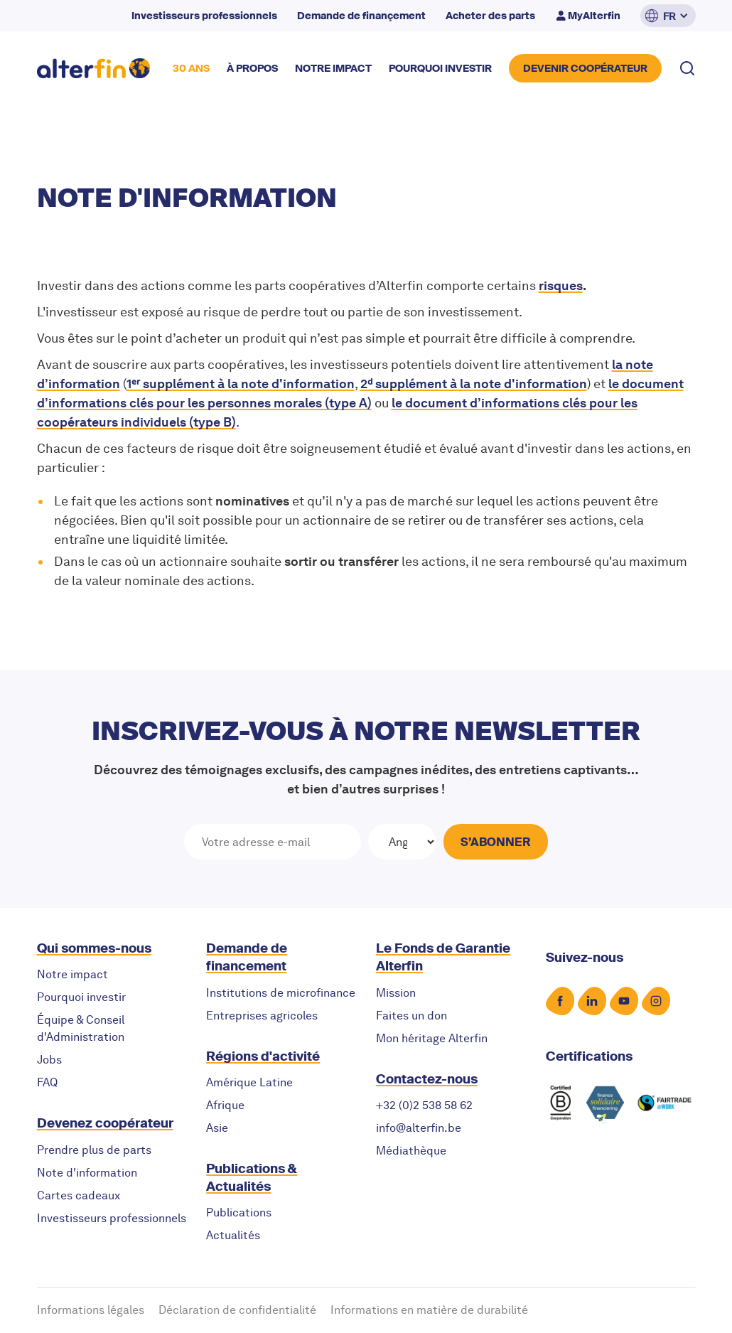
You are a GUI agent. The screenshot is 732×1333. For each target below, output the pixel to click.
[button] (668, 15)
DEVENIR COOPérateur (585, 68)
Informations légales (90, 1310)
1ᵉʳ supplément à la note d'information (241, 383)
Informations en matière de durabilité (429, 1310)
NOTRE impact (333, 68)
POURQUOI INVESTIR (440, 68)
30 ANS (191, 68)
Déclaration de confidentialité (237, 1310)
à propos (252, 68)
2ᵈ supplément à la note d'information (473, 383)
